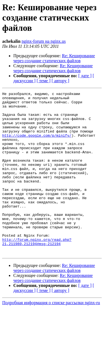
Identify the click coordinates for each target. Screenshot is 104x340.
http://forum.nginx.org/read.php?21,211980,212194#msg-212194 (37, 272)
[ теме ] (43, 80)
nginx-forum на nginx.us (44, 41)
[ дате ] (85, 75)
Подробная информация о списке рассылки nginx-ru (51, 335)
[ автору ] (60, 80)
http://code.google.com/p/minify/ (37, 144)
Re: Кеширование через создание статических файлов (54, 58)
